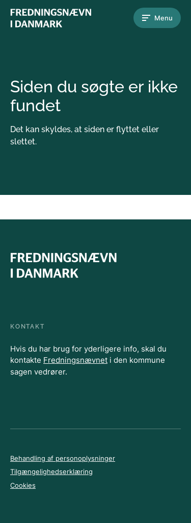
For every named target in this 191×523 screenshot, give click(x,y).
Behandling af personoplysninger (62, 458)
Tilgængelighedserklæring (51, 471)
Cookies (23, 485)
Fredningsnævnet (75, 360)
